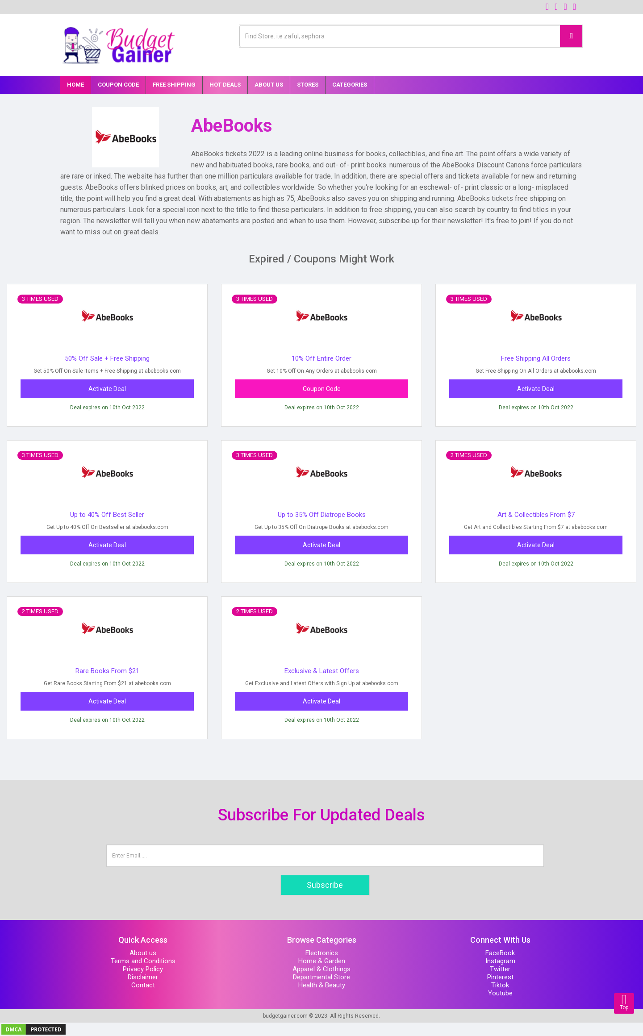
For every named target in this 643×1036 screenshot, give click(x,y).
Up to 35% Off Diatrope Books (322, 515)
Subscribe (325, 885)
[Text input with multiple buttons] (399, 36)
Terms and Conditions (143, 961)
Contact (143, 985)
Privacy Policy (143, 969)
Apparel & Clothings (321, 969)
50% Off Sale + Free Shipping (107, 358)
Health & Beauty (321, 985)
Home (75, 84)
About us (142, 953)
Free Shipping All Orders (536, 358)
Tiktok (500, 985)
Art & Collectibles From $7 (536, 515)
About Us (269, 84)
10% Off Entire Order (321, 358)
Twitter (500, 969)
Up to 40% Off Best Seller (107, 515)
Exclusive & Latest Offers (321, 671)
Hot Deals (225, 84)
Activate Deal (107, 388)
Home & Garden (321, 961)
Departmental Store (321, 977)
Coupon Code (118, 84)
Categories (349, 84)
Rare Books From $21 (107, 671)
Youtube (500, 993)
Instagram (500, 961)
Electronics (321, 953)
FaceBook (500, 953)
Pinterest (500, 977)
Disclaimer (143, 977)
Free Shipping (174, 84)
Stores (307, 84)
